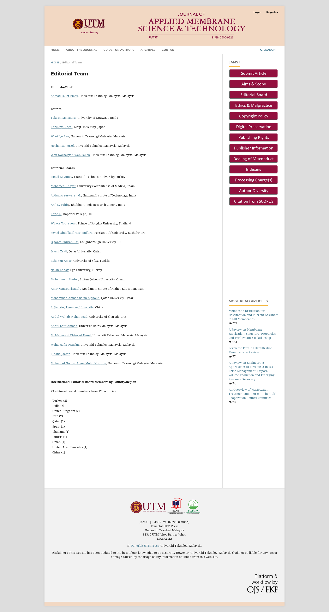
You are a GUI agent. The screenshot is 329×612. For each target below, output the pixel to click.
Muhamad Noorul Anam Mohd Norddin (78, 363)
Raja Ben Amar (61, 261)
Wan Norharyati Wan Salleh (70, 155)
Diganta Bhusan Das (64, 242)
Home (55, 49)
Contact (169, 49)
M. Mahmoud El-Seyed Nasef (71, 335)
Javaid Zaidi (59, 251)
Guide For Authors (118, 49)
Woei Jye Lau (60, 136)
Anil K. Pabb (59, 205)
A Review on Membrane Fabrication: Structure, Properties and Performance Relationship (252, 333)
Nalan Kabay (59, 270)
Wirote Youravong (63, 223)
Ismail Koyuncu (61, 177)
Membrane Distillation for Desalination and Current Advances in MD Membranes (253, 315)
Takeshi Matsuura (63, 118)
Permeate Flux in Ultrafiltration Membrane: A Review (251, 350)
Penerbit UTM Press (145, 546)
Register (272, 12)
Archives (147, 49)
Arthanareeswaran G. (66, 195)
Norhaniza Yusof (62, 146)
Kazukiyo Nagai (61, 127)
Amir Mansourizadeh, (66, 289)
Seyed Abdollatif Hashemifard (72, 233)
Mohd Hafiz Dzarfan (65, 345)
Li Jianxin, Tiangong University (72, 307)
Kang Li (56, 214)
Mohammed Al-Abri (64, 279)
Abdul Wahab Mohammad (69, 317)
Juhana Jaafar (60, 354)
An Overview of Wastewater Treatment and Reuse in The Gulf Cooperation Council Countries (252, 394)
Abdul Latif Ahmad (64, 326)
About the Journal (81, 49)
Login (257, 12)
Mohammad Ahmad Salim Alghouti (75, 298)
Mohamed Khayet (63, 186)
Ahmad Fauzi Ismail (64, 96)
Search (268, 49)
